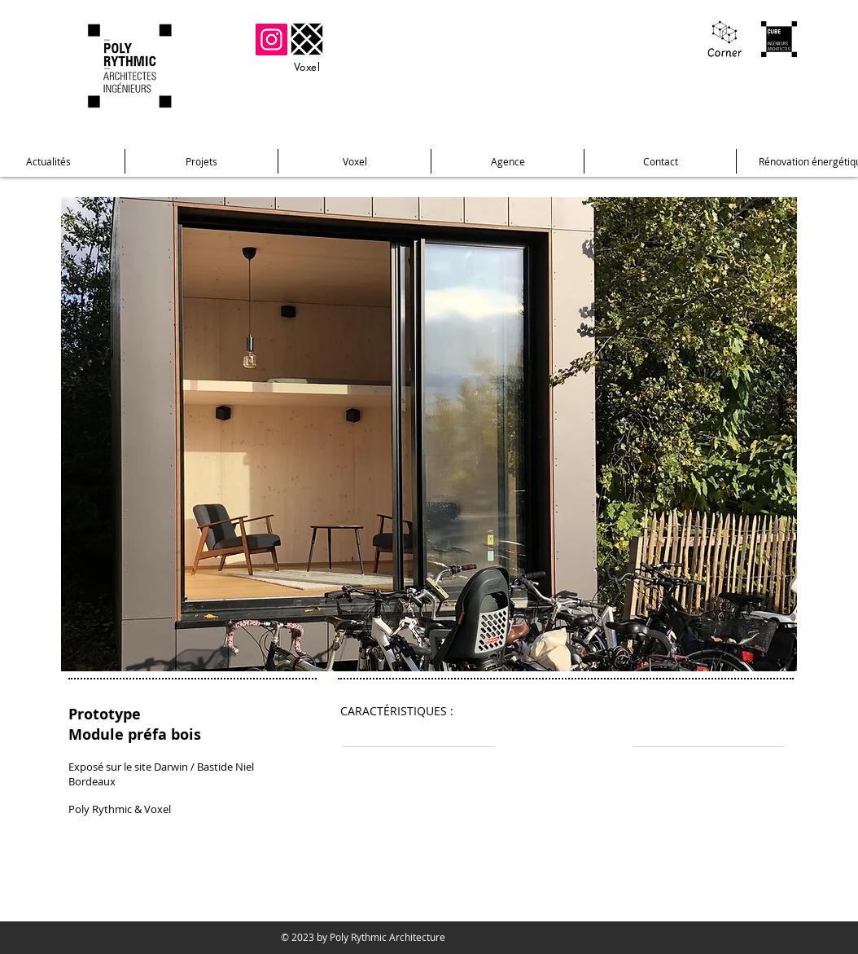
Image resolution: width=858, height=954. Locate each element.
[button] (429, 434)
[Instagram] (271, 39)
